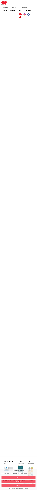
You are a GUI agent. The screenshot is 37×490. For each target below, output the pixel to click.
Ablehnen (18, 481)
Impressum (26, 488)
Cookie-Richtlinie (12, 488)
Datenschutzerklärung (19, 488)
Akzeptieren (18, 477)
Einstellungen (19, 485)
